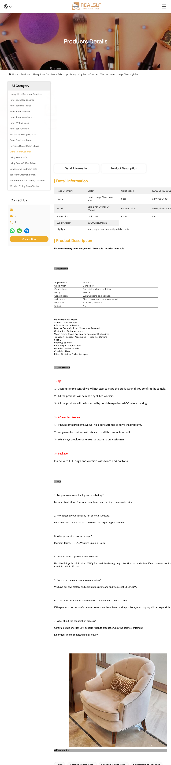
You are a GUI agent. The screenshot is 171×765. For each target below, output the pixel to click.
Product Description (124, 168)
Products (25, 74)
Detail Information (76, 168)
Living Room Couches (44, 74)
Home (15, 74)
